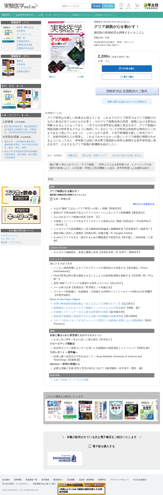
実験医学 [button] (7, 15)
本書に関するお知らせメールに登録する (127, 101)
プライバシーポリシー (119, 480)
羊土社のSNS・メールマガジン (15, 484)
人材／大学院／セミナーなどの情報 (71, 379)
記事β (109, 6)
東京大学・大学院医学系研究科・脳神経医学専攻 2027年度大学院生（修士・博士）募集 (21, 144)
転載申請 (102, 480)
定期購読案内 (23, 41)
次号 (80, 77)
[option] (9, 99)
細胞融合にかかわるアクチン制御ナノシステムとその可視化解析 (90, 308)
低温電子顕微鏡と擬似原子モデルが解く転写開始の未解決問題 (88, 316)
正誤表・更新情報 (86, 480)
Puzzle (29, 27)
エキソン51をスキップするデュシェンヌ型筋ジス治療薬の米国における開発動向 (99, 320)
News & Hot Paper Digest (65, 299)
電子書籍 (45, 480)
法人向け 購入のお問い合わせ (126, 155)
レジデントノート (9, 235)
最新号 (20, 27)
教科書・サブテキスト (12, 242)
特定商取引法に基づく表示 (44, 484)
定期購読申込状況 (25, 48)
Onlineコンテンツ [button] (82, 15)
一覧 (19, 86)
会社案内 (6, 480)
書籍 (96, 6)
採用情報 (18, 480)
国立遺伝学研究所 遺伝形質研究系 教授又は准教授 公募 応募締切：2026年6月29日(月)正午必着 (20, 129)
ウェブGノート (8, 239)
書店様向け (58, 480)
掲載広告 (72, 155)
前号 (52, 77)
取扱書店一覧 (31, 480)
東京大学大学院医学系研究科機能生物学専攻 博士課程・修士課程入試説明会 (20, 154)
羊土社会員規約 (139, 480)
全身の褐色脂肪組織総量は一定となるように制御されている (87, 303)
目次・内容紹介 (55, 155)
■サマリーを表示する (143, 204)
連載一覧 (21, 38)
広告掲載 (71, 480)
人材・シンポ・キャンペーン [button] (53, 15)
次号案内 (21, 31)
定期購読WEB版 (24, 44)
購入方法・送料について (95, 155)
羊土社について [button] (103, 15)
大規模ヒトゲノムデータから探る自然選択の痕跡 (81, 312)
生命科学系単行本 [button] (25, 15)
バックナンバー (24, 34)
